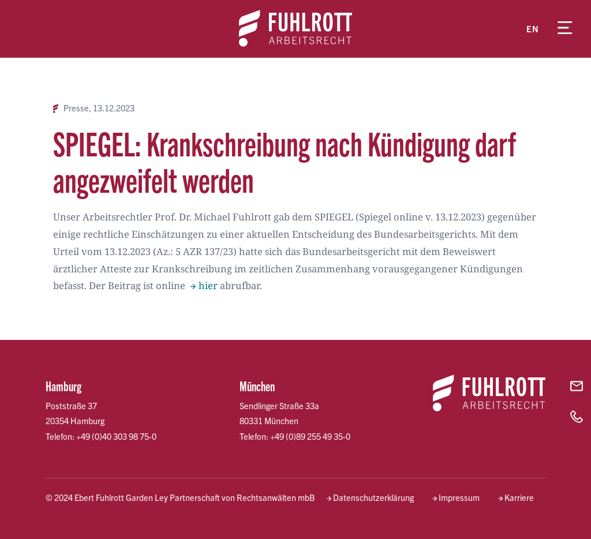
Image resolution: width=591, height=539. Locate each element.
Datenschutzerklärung (373, 497)
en (532, 29)
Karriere (519, 497)
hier (208, 285)
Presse (76, 108)
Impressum (459, 497)
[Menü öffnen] (565, 29)
